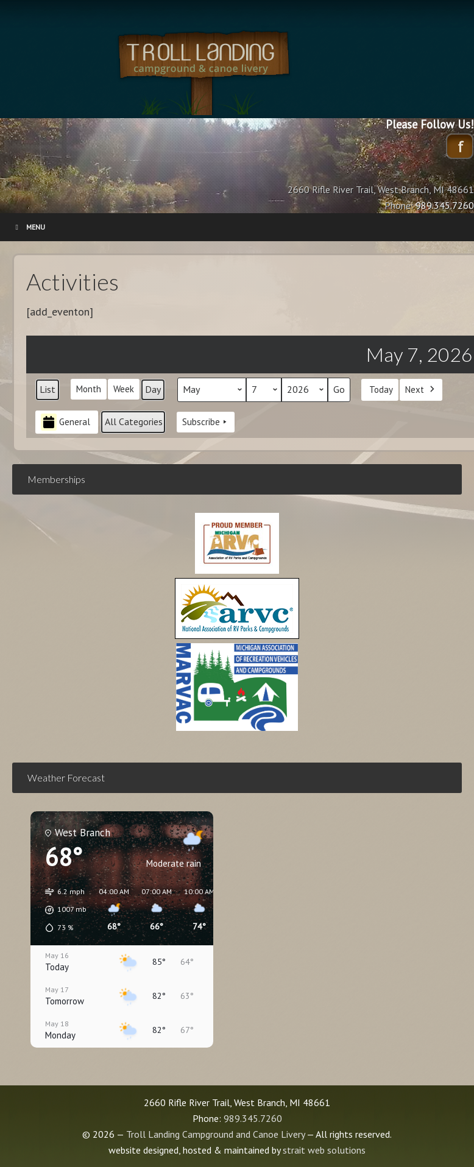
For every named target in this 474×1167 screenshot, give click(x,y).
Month (88, 389)
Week (123, 389)
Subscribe (205, 422)
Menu (28, 226)
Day (153, 389)
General (65, 422)
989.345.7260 (253, 1118)
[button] (61, 910)
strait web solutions (324, 1150)
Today (381, 389)
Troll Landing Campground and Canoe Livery (237, 69)
